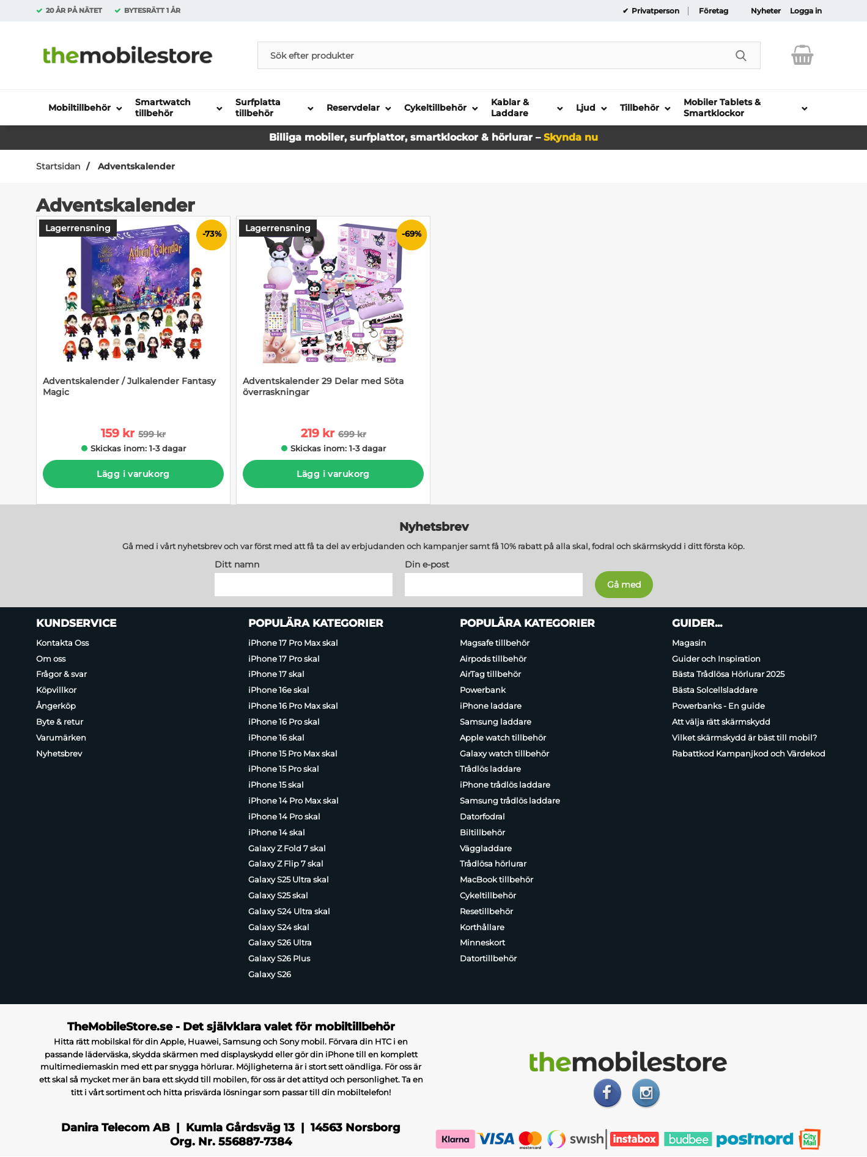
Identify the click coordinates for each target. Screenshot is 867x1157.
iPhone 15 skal (276, 784)
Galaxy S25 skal (278, 895)
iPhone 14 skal (276, 832)
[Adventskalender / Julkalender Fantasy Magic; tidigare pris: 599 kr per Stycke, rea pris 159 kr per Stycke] (133, 312)
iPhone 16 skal (276, 737)
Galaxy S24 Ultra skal (289, 911)
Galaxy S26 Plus (279, 958)
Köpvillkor (56, 690)
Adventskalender (135, 166)
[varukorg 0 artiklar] (802, 55)
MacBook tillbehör (496, 879)
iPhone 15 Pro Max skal (293, 753)
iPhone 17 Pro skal (284, 659)
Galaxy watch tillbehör (504, 753)
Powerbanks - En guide (718, 706)
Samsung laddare (495, 721)
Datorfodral (482, 816)
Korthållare (482, 927)
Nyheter (766, 11)
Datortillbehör (488, 958)
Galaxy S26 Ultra (280, 943)
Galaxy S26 (269, 974)
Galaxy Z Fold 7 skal (287, 848)
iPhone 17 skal (276, 674)
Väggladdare (486, 848)
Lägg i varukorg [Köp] (133, 473)
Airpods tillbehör (493, 659)
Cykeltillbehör (488, 895)
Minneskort (482, 943)
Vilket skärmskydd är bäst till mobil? (744, 737)
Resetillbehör (486, 911)
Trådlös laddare (490, 769)
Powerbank (483, 690)
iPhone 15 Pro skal (283, 769)
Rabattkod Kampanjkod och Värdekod (748, 753)
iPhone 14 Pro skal (284, 816)
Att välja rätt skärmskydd (721, 721)
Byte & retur (59, 721)
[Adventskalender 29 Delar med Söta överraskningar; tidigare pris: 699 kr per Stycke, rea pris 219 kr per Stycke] (333, 312)
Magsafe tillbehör (494, 643)
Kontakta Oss (62, 643)
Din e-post (427, 564)
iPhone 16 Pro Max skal (293, 706)
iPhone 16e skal (278, 690)
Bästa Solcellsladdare (715, 690)
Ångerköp (56, 706)
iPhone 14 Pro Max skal (293, 800)
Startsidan (58, 166)
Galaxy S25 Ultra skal (288, 879)
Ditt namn (237, 564)
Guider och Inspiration (716, 659)
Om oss (50, 659)
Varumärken (61, 737)
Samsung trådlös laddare (510, 800)
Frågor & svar (61, 674)
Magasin (689, 643)
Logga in (806, 11)
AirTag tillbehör (490, 674)
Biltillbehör (482, 832)
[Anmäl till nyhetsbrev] (624, 584)
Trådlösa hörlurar (493, 863)
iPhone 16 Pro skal (284, 721)
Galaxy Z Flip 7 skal (285, 863)
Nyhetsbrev (59, 753)
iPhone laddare (491, 706)
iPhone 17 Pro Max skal (293, 643)
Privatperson (654, 11)
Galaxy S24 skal (278, 927)
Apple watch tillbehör (503, 737)
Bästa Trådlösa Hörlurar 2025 (728, 674)
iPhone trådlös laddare (505, 784)
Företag (713, 11)
